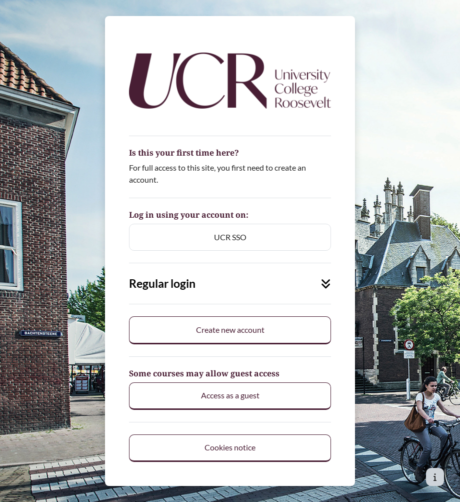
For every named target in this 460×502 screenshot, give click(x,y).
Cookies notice (230, 447)
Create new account (230, 329)
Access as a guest (230, 395)
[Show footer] (435, 477)
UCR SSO (230, 237)
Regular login (230, 283)
